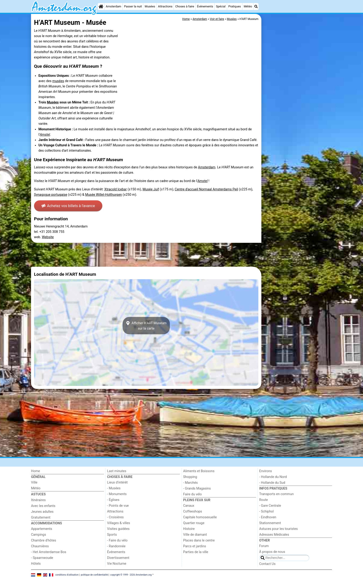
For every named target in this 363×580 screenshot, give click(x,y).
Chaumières (40, 546)
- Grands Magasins (197, 488)
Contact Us (267, 564)
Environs (265, 471)
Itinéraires (38, 500)
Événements (205, 6)
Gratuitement (40, 517)
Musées (150, 6)
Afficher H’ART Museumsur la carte (146, 325)
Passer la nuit (133, 6)
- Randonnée (116, 546)
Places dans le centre (199, 540)
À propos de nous (272, 552)
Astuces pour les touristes (278, 529)
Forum (264, 546)
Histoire (189, 529)
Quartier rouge (193, 523)
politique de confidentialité (94, 575)
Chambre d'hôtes (43, 540)
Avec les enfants (43, 506)
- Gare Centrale (270, 506)
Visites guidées (118, 529)
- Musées (114, 488)
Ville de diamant (195, 535)
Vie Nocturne (116, 564)
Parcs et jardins (194, 546)
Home (35, 471)
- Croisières (115, 517)
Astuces (38, 494)
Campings (38, 535)
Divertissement (118, 558)
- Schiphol (266, 511)
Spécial (220, 6)
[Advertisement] (297, 120)
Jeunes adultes (42, 512)
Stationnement (270, 523)
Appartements (41, 529)
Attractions (165, 6)
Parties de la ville (195, 552)
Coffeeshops (192, 511)
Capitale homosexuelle (200, 517)
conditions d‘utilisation (66, 575)
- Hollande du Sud (272, 483)
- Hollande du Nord (273, 477)
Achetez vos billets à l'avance (68, 206)
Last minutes (116, 471)
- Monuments (117, 494)
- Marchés (190, 483)
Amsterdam (113, 6)
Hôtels (36, 564)
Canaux (188, 506)
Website (48, 237)
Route (263, 500)
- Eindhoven (267, 517)
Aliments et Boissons (198, 471)
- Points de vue (118, 506)
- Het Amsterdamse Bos (48, 552)
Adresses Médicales (274, 535)
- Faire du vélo (117, 540)
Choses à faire (184, 6)
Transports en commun (276, 494)
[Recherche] (256, 6)
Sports (112, 535)
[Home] (101, 6)
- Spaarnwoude (42, 558)
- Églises (113, 500)
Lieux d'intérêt (117, 482)
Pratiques (234, 6)
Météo (248, 6)
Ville (34, 482)
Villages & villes (118, 523)
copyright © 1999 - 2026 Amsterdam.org (131, 575)
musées (58, 81)
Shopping (190, 477)
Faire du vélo (192, 494)
